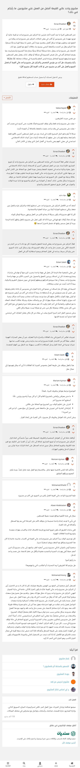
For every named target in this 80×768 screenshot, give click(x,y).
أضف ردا (54, 112)
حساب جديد (46, 84)
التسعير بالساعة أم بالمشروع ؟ (56, 674)
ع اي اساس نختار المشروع (58, 697)
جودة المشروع (63, 682)
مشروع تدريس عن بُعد (59, 690)
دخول (31, 84)
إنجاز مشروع (64, 666)
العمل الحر (66, 29)
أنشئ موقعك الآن (69, 751)
